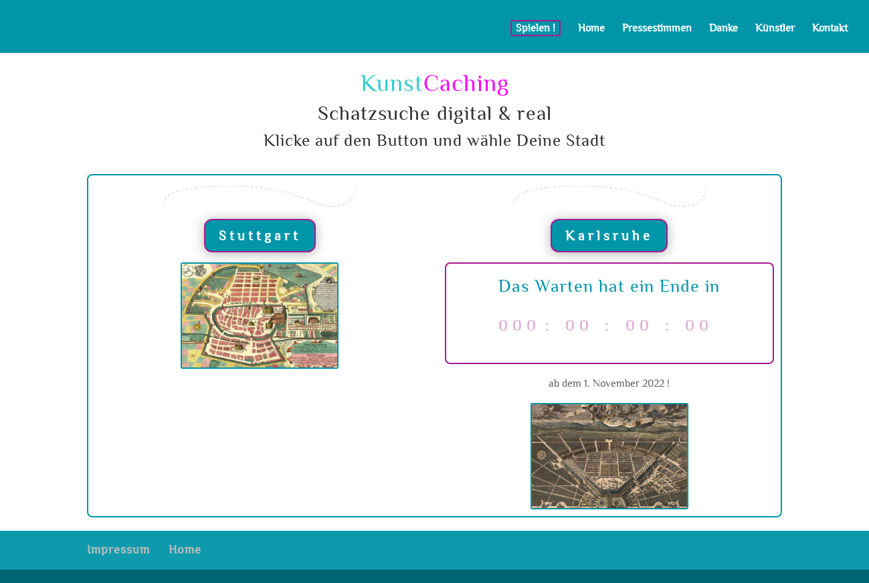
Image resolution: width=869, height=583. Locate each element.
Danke (723, 28)
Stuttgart (260, 235)
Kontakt (830, 28)
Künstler (775, 28)
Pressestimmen (657, 28)
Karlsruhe (609, 235)
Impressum (118, 550)
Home (591, 28)
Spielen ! (535, 27)
